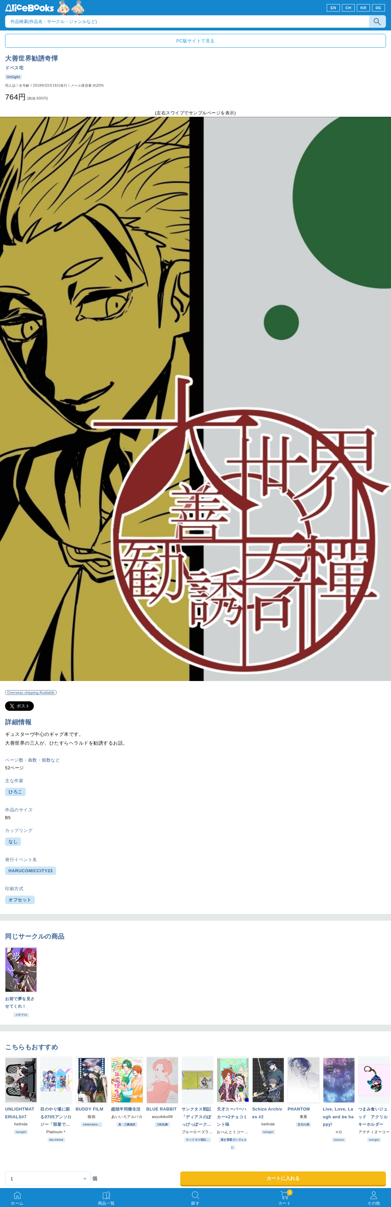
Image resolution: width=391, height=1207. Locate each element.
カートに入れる (283, 1178)
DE (379, 8)
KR (363, 8)
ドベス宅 (14, 67)
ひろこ (15, 791)
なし (13, 841)
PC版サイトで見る (195, 40)
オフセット (19, 899)
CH (348, 8)
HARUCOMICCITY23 (30, 870)
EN (333, 8)
